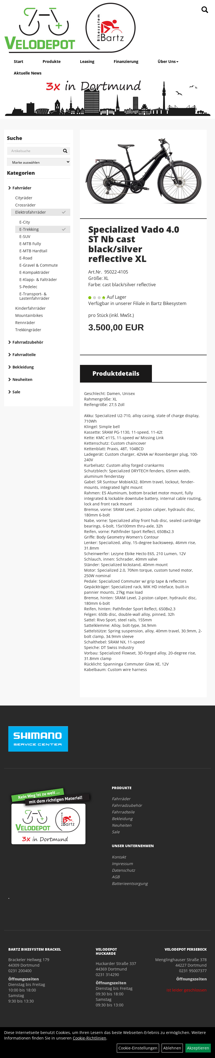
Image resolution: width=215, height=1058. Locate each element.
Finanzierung (126, 61)
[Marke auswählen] (38, 162)
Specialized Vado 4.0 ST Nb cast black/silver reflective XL (133, 243)
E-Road (25, 258)
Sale (16, 391)
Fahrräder (21, 187)
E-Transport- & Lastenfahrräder (34, 296)
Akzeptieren (198, 1048)
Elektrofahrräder (30, 212)
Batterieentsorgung (130, 883)
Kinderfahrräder (30, 308)
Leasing (87, 61)
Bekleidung (23, 367)
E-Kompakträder (34, 272)
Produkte (52, 61)
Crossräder (25, 205)
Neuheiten (22, 379)
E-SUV (24, 236)
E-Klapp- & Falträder (38, 279)
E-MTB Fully (30, 243)
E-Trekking (29, 229)
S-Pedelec (28, 286)
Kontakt (119, 857)
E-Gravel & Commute (38, 265)
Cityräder (23, 197)
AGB (116, 876)
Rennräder (25, 322)
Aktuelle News (28, 73)
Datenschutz (123, 870)
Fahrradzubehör (27, 342)
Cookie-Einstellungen (137, 1048)
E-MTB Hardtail (33, 250)
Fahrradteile (24, 354)
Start (18, 61)
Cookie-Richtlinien (89, 1038)
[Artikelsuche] (204, 10)
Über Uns (168, 61)
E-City (24, 222)
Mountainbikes (29, 315)
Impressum (122, 863)
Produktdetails (115, 373)
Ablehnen (172, 1048)
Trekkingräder (28, 329)
